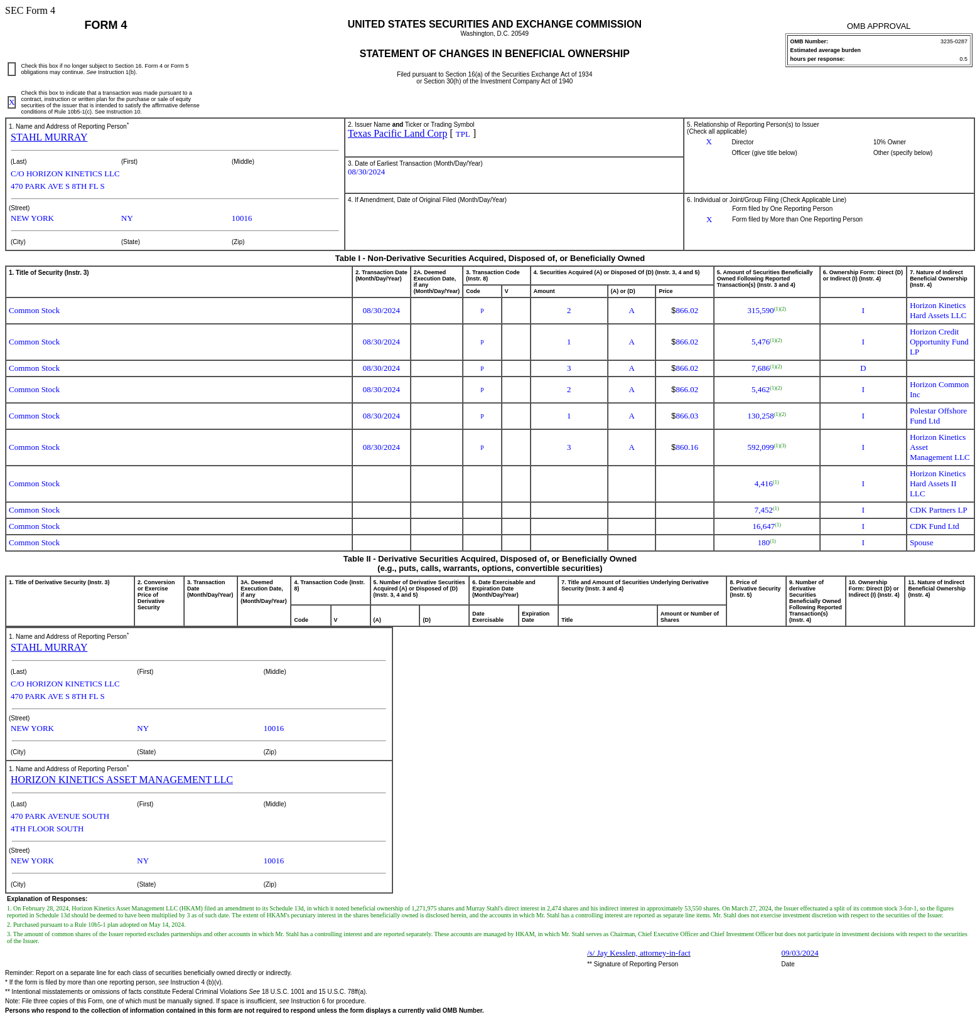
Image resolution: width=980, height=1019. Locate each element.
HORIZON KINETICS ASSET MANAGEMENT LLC (122, 779)
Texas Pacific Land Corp (397, 133)
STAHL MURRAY (49, 137)
